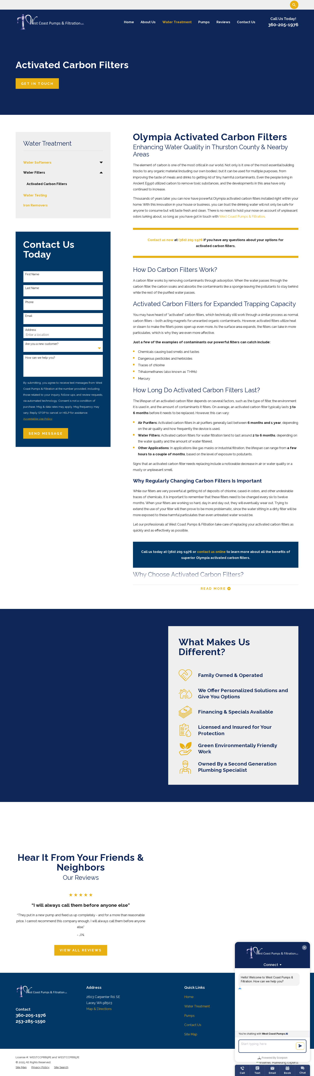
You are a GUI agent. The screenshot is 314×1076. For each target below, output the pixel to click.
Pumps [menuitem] (204, 22)
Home (188, 997)
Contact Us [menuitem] (246, 22)
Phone (29, 302)
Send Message (46, 433)
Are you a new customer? (41, 343)
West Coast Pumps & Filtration (242, 216)
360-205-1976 (283, 24)
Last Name (32, 288)
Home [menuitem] (129, 22)
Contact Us (192, 1025)
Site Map (190, 1034)
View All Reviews (76, 950)
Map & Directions (99, 1009)
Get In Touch (37, 84)
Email (28, 315)
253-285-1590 (30, 1021)
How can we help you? (40, 357)
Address (30, 329)
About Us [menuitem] (148, 22)
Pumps (189, 1016)
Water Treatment (197, 1006)
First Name (32, 274)
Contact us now (160, 240)
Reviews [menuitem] (223, 22)
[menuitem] (60, 162)
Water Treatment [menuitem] (177, 22)
